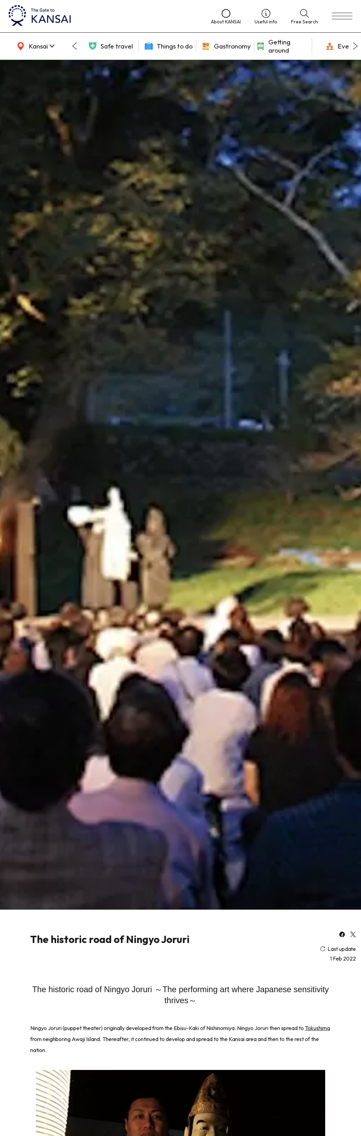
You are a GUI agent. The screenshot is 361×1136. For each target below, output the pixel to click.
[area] (34, 46)
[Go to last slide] (74, 46)
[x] (353, 935)
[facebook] (342, 935)
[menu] (342, 16)
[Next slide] (355, 46)
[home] (103, 16)
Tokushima (317, 1028)
